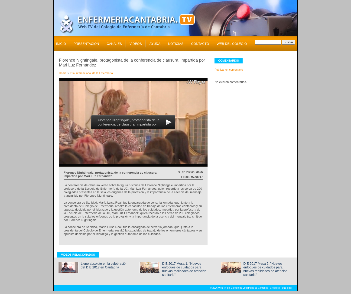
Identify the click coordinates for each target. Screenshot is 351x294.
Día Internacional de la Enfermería (91, 73)
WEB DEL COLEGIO (232, 44)
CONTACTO (200, 44)
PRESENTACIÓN (86, 44)
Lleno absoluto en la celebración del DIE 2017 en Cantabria (104, 265)
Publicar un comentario (228, 69)
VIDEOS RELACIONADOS (78, 254)
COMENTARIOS (228, 60)
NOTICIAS (175, 44)
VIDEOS (136, 44)
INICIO (61, 44)
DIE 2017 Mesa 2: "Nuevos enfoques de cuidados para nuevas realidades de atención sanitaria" (265, 269)
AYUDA (155, 44)
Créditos (274, 288)
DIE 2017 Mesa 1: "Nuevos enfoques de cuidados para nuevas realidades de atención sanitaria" (184, 269)
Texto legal (286, 288)
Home (62, 73)
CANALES (114, 44)
